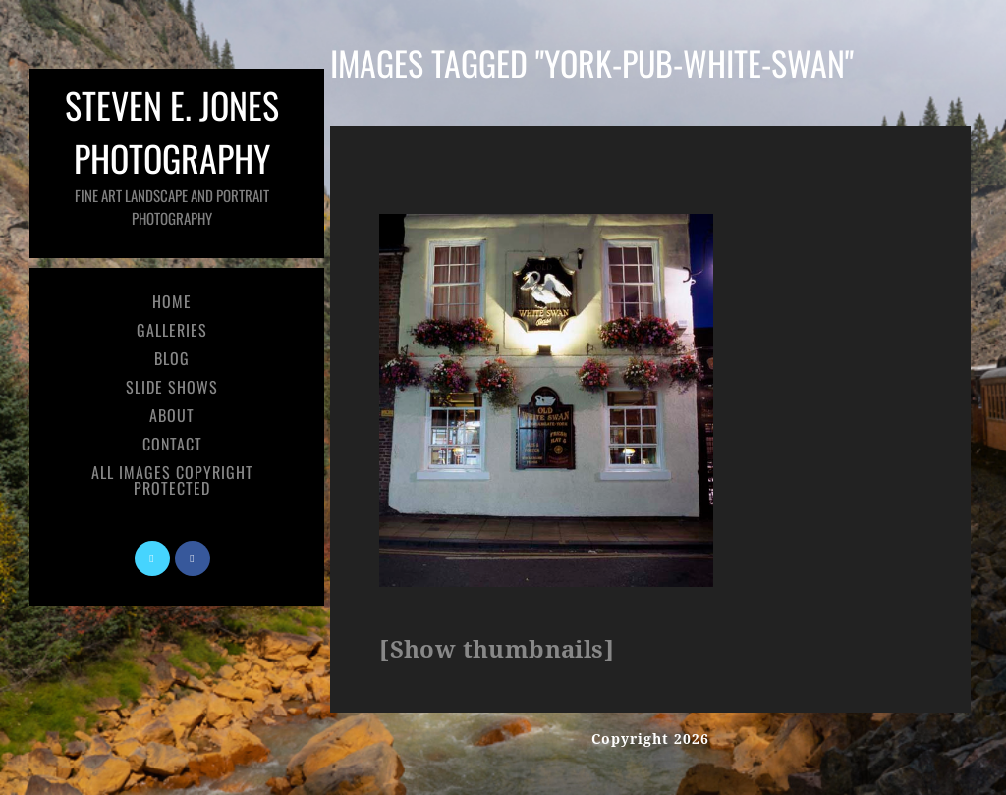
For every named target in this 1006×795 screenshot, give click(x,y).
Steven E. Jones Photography (172, 154)
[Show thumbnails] (496, 649)
